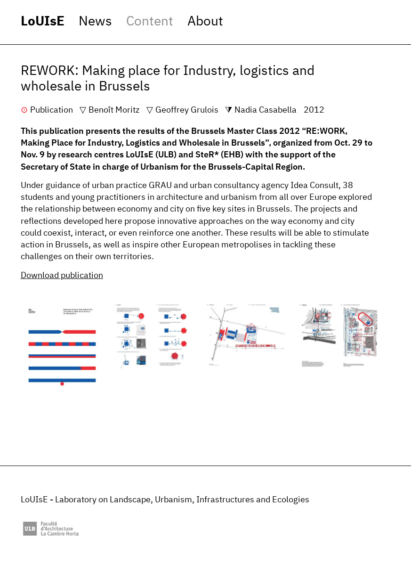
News (95, 21)
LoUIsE (42, 21)
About (205, 21)
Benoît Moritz (114, 110)
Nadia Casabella (265, 110)
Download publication (62, 275)
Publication (51, 110)
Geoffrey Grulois (186, 110)
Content (149, 21)
